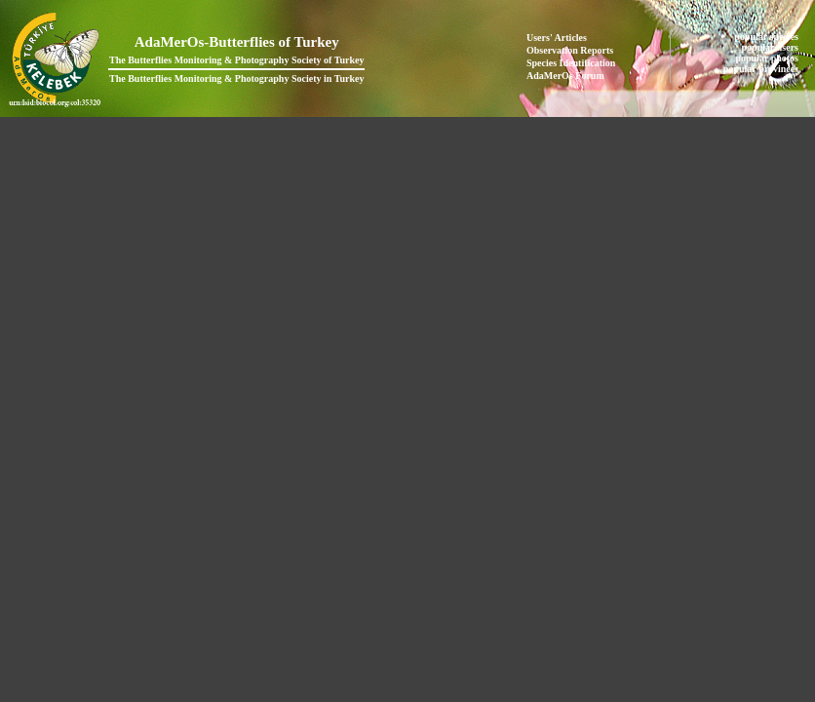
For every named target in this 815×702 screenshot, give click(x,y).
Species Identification (570, 63)
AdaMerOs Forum (565, 75)
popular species (767, 36)
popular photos (767, 58)
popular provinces (762, 68)
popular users (771, 47)
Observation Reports (569, 50)
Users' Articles (556, 37)
